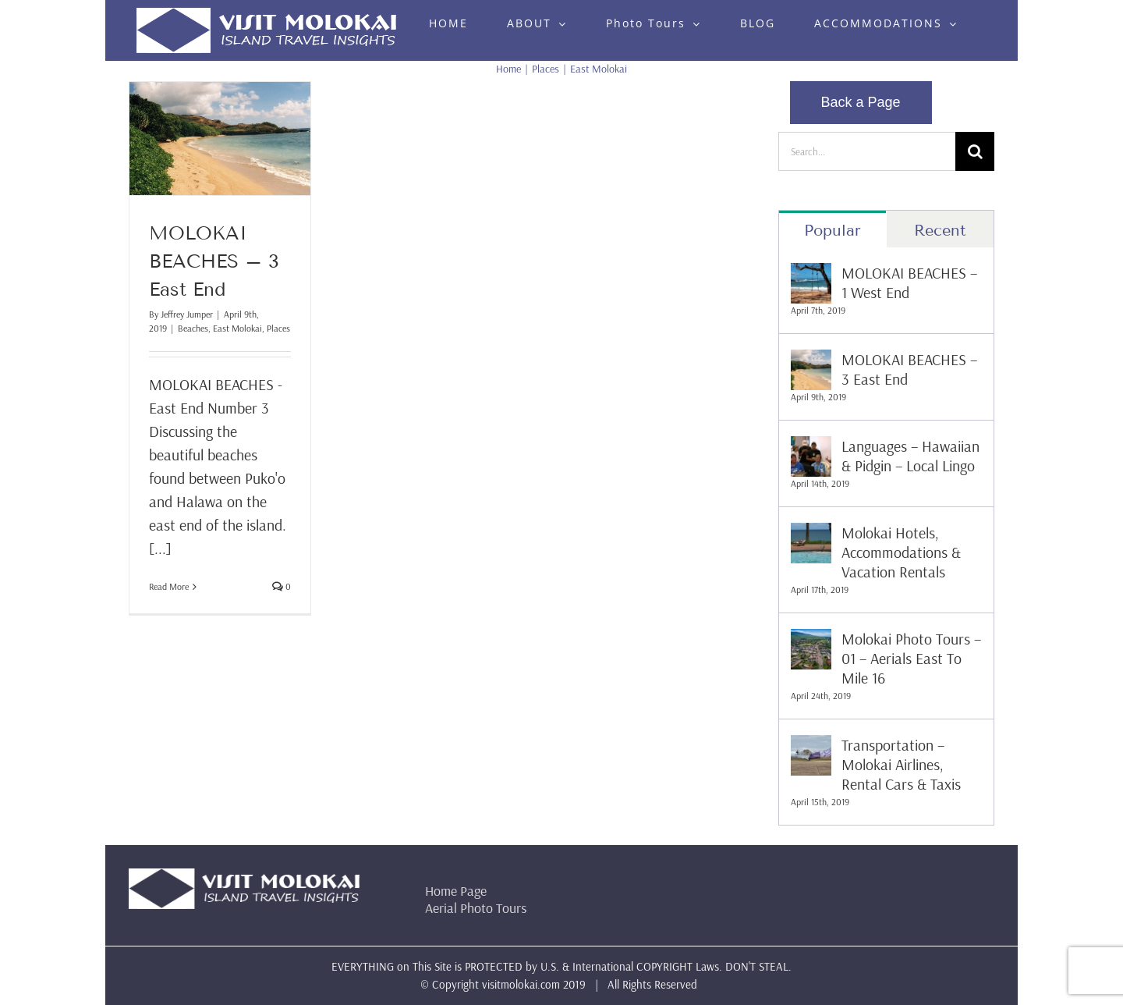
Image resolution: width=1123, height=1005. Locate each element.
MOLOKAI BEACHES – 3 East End (214, 261)
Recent (940, 230)
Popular (832, 230)
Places (278, 328)
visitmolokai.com (521, 984)
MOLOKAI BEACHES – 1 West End (909, 282)
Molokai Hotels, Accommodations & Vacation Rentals (901, 552)
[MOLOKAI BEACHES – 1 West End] (811, 274)
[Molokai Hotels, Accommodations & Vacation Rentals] (811, 534)
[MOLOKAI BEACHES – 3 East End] (811, 361)
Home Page (456, 891)
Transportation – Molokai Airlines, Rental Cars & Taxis (901, 764)
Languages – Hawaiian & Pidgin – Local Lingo (910, 455)
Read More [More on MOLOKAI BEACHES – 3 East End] (169, 586)
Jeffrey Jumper (187, 314)
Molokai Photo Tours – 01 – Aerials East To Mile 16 (911, 658)
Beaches (193, 328)
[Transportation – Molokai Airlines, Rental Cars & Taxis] (811, 746)
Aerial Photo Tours (475, 908)
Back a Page (861, 102)
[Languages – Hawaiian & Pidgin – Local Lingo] (811, 447)
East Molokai (237, 328)
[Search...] (867, 151)
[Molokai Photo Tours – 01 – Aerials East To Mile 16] (811, 640)
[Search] (974, 151)
